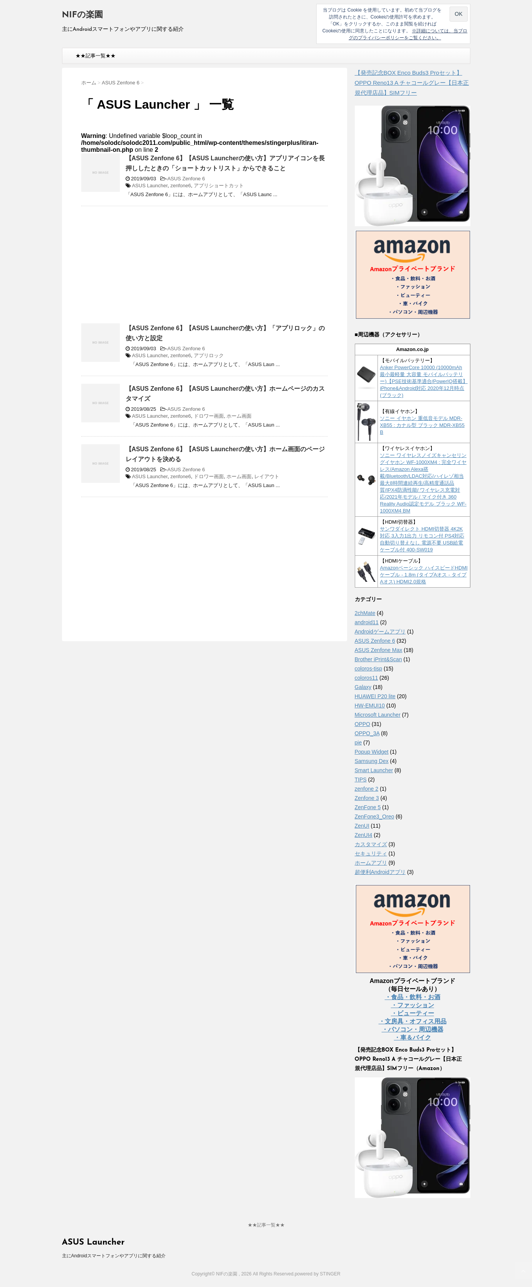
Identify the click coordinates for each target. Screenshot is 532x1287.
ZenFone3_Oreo (374, 816)
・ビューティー (412, 1013)
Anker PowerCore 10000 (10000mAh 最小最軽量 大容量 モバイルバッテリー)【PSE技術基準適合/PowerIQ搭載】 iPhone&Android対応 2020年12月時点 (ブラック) (424, 381)
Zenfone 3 (367, 798)
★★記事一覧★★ (96, 56)
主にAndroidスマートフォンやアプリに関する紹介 (114, 1255)
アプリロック (209, 355)
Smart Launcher (374, 770)
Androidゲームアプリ (380, 631)
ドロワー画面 (209, 416)
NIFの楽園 (82, 15)
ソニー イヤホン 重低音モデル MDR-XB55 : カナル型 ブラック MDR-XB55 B (422, 425)
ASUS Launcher (150, 185)
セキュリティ (371, 853)
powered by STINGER (318, 1274)
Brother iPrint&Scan (378, 659)
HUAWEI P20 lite (375, 696)
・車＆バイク (412, 1037)
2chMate (365, 613)
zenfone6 (180, 185)
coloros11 (366, 678)
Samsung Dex (372, 761)
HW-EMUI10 (370, 705)
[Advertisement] (146, 268)
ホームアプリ (371, 863)
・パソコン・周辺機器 (412, 1029)
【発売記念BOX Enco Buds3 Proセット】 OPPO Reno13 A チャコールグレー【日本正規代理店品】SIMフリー (412, 82)
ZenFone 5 (368, 807)
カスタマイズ (371, 844)
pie (358, 742)
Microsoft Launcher (378, 715)
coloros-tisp (369, 668)
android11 (367, 622)
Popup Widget (372, 752)
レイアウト (266, 476)
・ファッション (412, 1005)
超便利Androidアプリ (380, 872)
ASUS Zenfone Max (379, 650)
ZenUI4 (364, 835)
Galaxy (363, 687)
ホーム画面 (239, 416)
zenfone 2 (367, 789)
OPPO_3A (367, 733)
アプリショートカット (219, 185)
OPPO (362, 724)
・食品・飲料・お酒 (412, 997)
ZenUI (362, 826)
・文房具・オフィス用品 (412, 1021)
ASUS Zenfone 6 (186, 178)
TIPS (361, 779)
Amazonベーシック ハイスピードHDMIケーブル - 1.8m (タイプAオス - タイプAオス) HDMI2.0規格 (424, 575)
